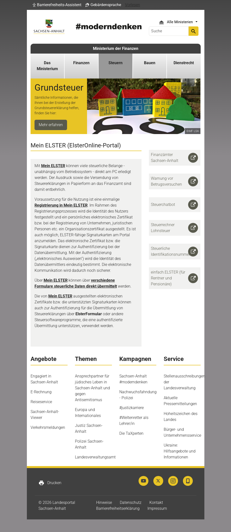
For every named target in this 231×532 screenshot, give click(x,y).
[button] (57, 5)
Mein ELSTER (53, 165)
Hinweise (104, 502)
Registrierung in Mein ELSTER (61, 205)
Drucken (49, 483)
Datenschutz (131, 502)
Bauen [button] (149, 62)
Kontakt (156, 502)
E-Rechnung (41, 392)
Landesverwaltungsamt (95, 457)
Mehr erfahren (51, 124)
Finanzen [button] (81, 62)
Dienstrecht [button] (184, 62)
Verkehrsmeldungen (48, 427)
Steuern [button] (115, 62)
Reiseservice (41, 401)
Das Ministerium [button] (47, 65)
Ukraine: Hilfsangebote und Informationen (179, 451)
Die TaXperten (131, 433)
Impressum (157, 508)
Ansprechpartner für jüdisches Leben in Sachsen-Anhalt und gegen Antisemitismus (92, 388)
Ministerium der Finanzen (115, 48)
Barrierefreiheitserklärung (118, 508)
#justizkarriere (131, 407)
